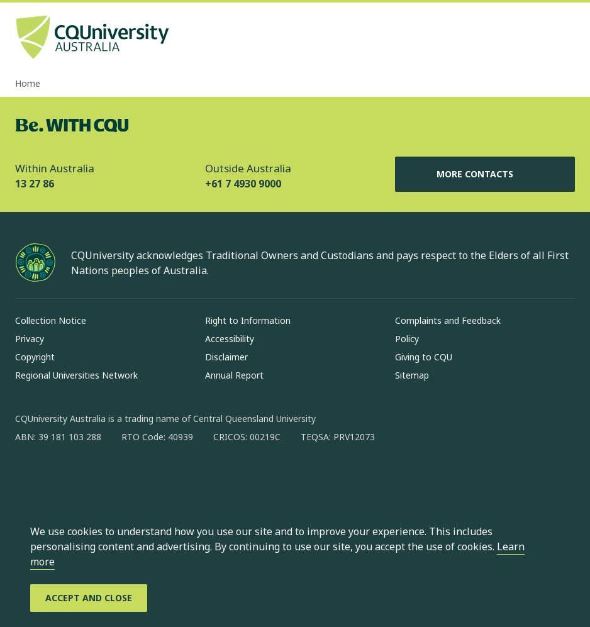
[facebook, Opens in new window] (29, 477)
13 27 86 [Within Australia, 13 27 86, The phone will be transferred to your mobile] (34, 184)
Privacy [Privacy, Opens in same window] (29, 339)
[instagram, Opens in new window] (61, 477)
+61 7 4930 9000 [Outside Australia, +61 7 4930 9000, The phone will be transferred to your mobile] (243, 184)
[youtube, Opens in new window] (160, 477)
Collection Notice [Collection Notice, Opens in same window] (50, 320)
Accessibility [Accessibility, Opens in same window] (229, 339)
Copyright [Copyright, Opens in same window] (35, 357)
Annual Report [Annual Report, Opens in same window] (234, 375)
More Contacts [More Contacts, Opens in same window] (485, 174)
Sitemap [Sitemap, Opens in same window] (412, 375)
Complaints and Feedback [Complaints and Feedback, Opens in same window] (448, 320)
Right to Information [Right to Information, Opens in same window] (248, 320)
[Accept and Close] (88, 598)
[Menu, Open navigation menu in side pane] (563, 38)
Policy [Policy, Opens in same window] (407, 339)
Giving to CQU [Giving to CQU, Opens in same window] (423, 357)
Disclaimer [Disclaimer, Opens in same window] (226, 357)
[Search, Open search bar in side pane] (541, 38)
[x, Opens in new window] (127, 477)
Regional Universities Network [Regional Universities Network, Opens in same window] (76, 375)
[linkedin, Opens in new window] (94, 477)
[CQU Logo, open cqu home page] (92, 38)
